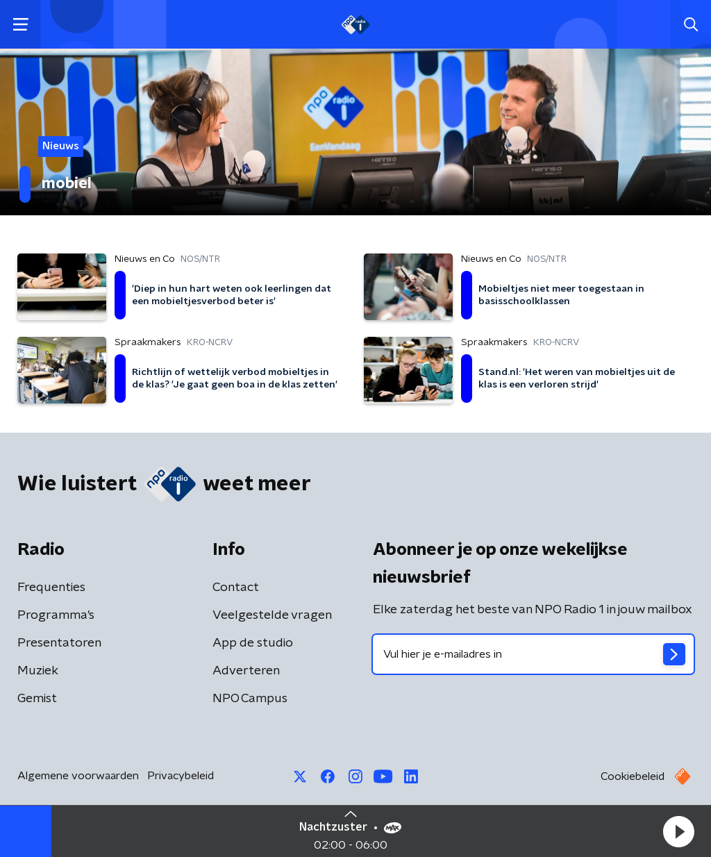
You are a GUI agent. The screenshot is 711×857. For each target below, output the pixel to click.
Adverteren (246, 671)
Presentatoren (59, 643)
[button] (678, 831)
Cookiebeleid (632, 776)
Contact (235, 587)
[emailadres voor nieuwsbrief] (533, 654)
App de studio (252, 643)
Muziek (37, 671)
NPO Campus (249, 698)
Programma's (55, 615)
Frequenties (51, 587)
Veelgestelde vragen (272, 615)
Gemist (37, 698)
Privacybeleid (180, 775)
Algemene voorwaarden (78, 775)
